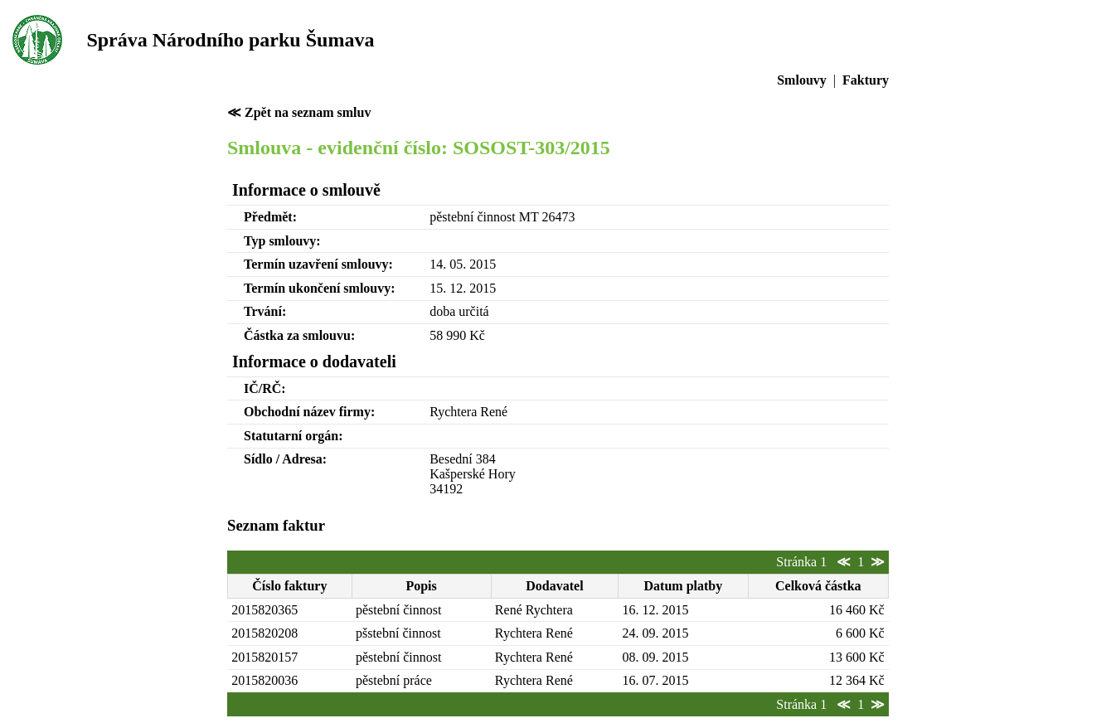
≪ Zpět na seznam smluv (299, 112)
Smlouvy (802, 80)
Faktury (865, 80)
